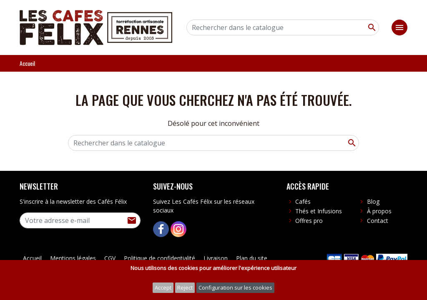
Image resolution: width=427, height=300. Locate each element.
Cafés (303, 201)
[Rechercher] (282, 27)
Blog (373, 201)
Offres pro (309, 221)
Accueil (32, 258)
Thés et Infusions (318, 211)
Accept (163, 287)
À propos (379, 211)
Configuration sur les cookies (235, 287)
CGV (110, 258)
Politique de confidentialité (159, 258)
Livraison (215, 258)
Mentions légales (73, 258)
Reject (185, 287)
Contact (377, 221)
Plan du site (251, 258)
